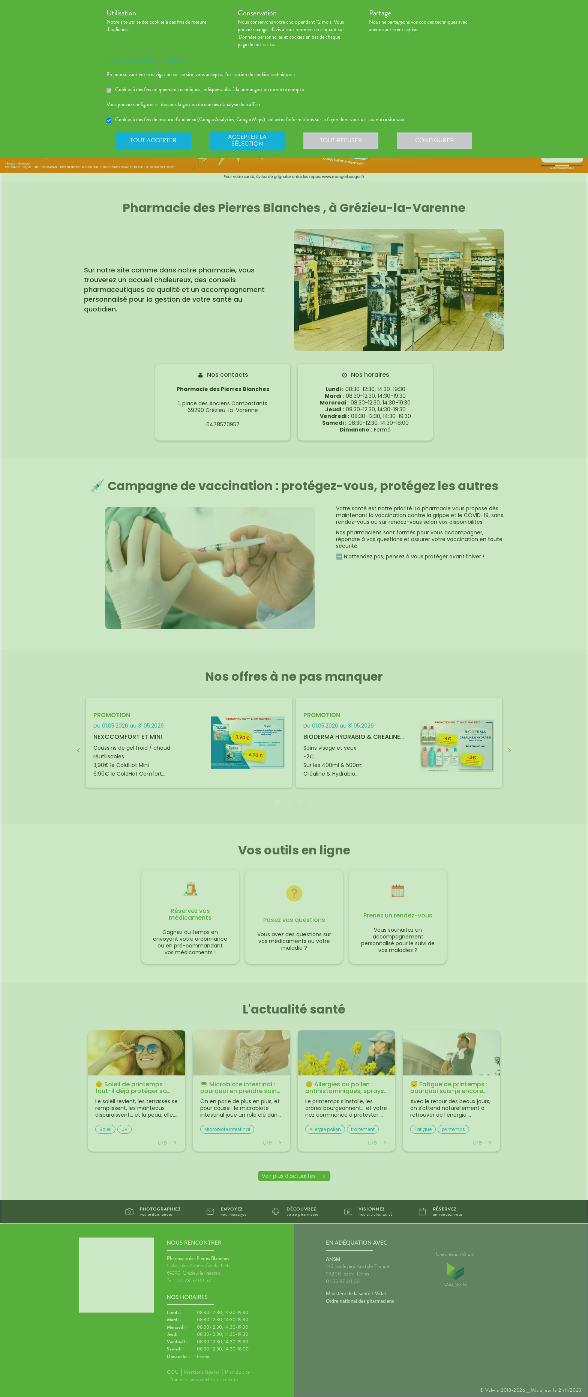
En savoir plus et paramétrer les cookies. (147, 59)
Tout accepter (153, 140)
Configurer (434, 140)
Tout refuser (341, 140)
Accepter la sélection (247, 140)
